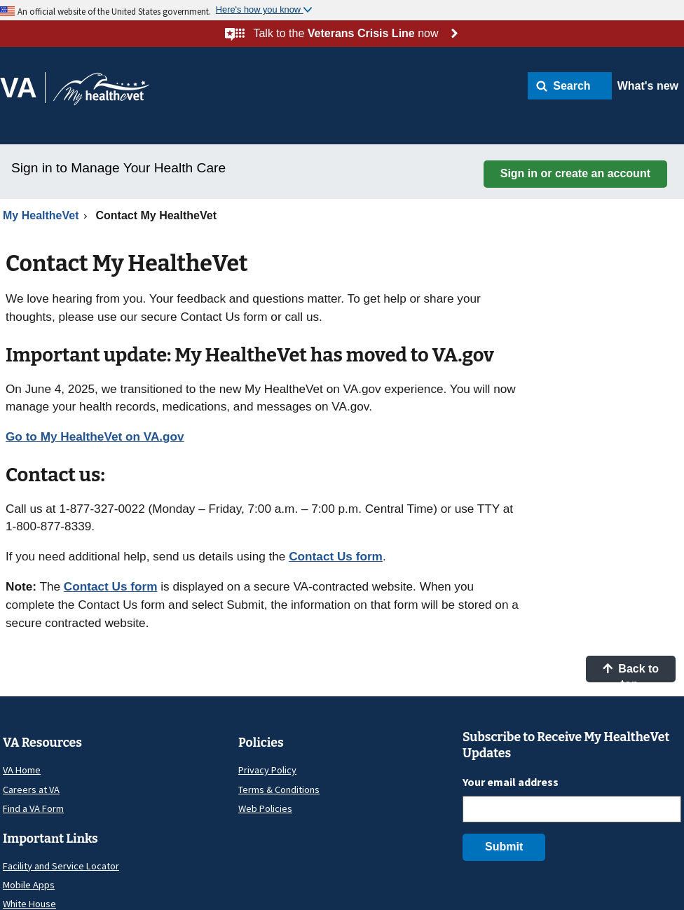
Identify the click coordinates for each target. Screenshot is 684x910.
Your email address (511, 782)
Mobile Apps (29, 884)
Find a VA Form (33, 808)
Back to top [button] (631, 672)
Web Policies (265, 808)
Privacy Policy (267, 770)
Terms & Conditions (279, 789)
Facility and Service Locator (61, 866)
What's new (647, 86)
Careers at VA (31, 789)
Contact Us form (336, 556)
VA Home (22, 770)
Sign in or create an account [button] (575, 173)
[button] (569, 85)
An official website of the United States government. (114, 11)
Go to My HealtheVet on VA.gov (95, 436)
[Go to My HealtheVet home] (101, 93)
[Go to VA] (23, 87)
